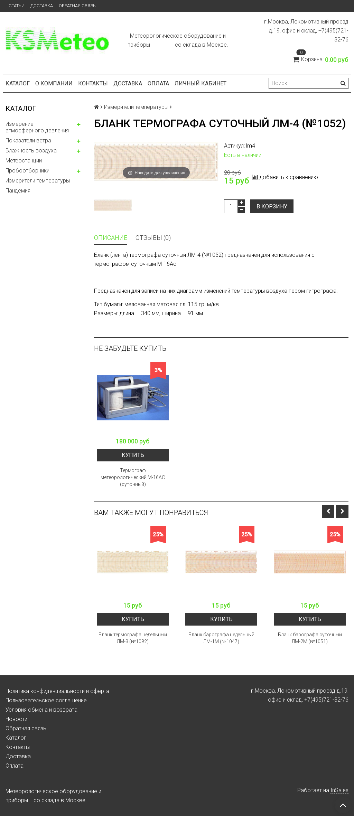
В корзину (272, 206)
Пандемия (18, 190)
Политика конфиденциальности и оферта (57, 691)
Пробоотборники (27, 170)
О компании (54, 83)
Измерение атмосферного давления (37, 127)
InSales (339, 790)
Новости (16, 719)
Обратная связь (77, 5)
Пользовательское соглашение (46, 700)
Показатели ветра (28, 140)
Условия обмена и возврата (41, 709)
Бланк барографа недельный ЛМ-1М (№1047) (221, 638)
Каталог (18, 83)
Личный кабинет (200, 83)
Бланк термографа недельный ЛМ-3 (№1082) (133, 638)
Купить (133, 455)
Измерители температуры (38, 180)
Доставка (41, 5)
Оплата (158, 83)
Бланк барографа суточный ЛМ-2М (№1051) (310, 638)
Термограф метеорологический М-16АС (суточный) (133, 477)
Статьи (17, 5)
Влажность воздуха (31, 150)
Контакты (93, 83)
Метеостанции (24, 160)
